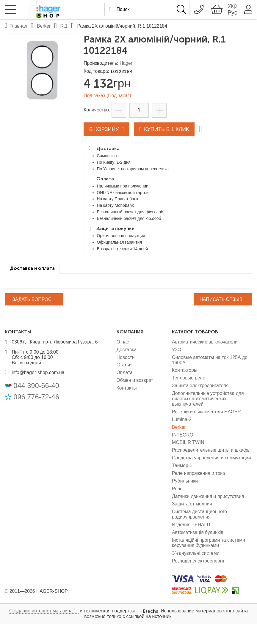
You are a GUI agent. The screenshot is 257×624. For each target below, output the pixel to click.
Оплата (125, 372)
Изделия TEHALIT (191, 524)
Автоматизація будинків (197, 532)
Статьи (124, 364)
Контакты (127, 387)
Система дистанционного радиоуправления (199, 514)
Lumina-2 (182, 419)
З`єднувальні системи (195, 553)
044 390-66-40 (36, 386)
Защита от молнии (192, 503)
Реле (177, 488)
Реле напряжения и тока (198, 473)
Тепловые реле (188, 377)
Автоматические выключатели (205, 341)
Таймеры (182, 465)
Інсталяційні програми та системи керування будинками (208, 543)
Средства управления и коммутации (211, 457)
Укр (231, 6)
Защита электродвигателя (200, 385)
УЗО (176, 349)
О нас (123, 341)
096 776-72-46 (36, 397)
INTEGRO (182, 434)
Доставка (127, 349)
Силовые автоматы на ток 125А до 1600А (209, 360)
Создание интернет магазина (41, 610)
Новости (126, 357)
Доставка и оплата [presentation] (32, 268)
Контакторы (184, 370)
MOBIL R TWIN (188, 442)
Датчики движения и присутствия (208, 496)
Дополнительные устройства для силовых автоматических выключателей (208, 398)
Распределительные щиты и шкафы (211, 450)
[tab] (32, 268)
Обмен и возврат (135, 380)
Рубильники (185, 480)
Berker (179, 427)
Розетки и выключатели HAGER (206, 411)
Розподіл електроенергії (198, 560)
